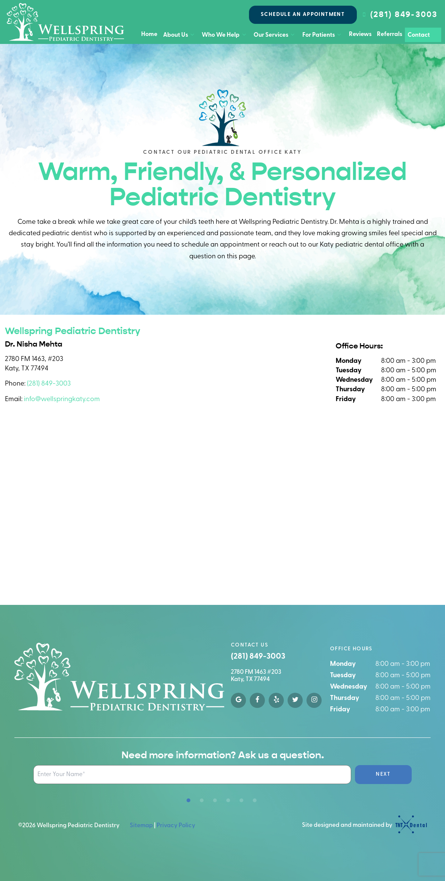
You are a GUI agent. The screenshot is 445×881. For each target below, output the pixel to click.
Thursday (350, 389)
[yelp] (276, 700)
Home (149, 34)
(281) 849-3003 (399, 15)
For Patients (322, 34)
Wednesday (354, 380)
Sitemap (141, 826)
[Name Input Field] (192, 774)
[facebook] (257, 700)
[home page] (65, 22)
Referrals (389, 34)
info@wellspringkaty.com (62, 399)
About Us (179, 34)
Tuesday (348, 370)
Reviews (360, 34)
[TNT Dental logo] (410, 826)
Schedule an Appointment (303, 14)
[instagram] (314, 700)
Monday (348, 361)
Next (383, 774)
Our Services (275, 34)
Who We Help (225, 34)
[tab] (188, 800)
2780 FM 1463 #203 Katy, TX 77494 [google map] (256, 676)
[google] (238, 700)
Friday (346, 399)
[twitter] (295, 700)
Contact (423, 34)
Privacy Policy (176, 826)
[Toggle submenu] (192, 34)
